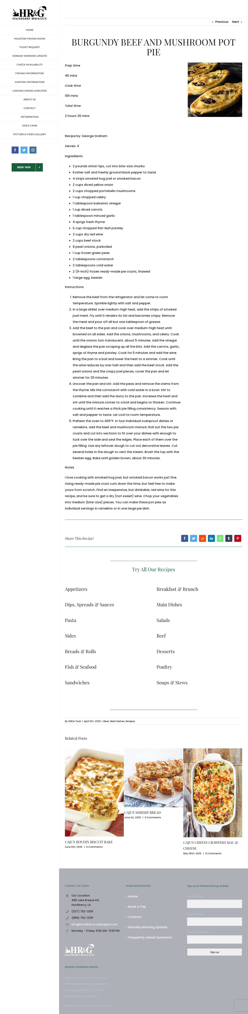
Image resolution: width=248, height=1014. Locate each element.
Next (235, 22)
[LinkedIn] (211, 538)
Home (133, 896)
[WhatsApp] (220, 538)
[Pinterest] (237, 538)
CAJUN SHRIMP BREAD (142, 812)
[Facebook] (184, 538)
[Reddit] (202, 538)
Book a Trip (137, 906)
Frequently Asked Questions (150, 937)
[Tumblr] (228, 538)
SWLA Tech (74, 721)
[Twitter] (193, 538)
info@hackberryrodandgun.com (94, 924)
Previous (221, 22)
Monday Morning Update (147, 927)
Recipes (130, 721)
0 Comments (94, 846)
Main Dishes (117, 721)
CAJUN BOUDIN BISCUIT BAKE (89, 842)
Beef (106, 721)
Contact (135, 917)
